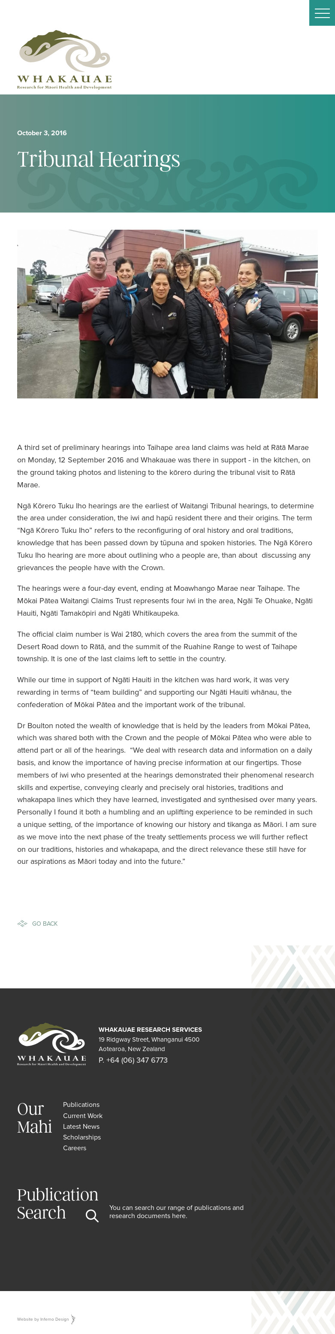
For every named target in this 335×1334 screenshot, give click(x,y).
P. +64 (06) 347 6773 (133, 1059)
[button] (322, 13)
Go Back (44, 923)
